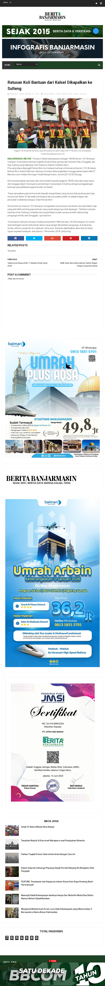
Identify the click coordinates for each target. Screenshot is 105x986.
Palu (70, 94)
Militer (64, 94)
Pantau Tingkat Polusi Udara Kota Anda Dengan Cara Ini (48, 854)
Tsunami (83, 94)
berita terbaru (49, 94)
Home (7, 65)
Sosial (75, 94)
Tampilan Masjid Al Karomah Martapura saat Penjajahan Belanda (53, 840)
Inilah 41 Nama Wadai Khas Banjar (38, 827)
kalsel (58, 94)
